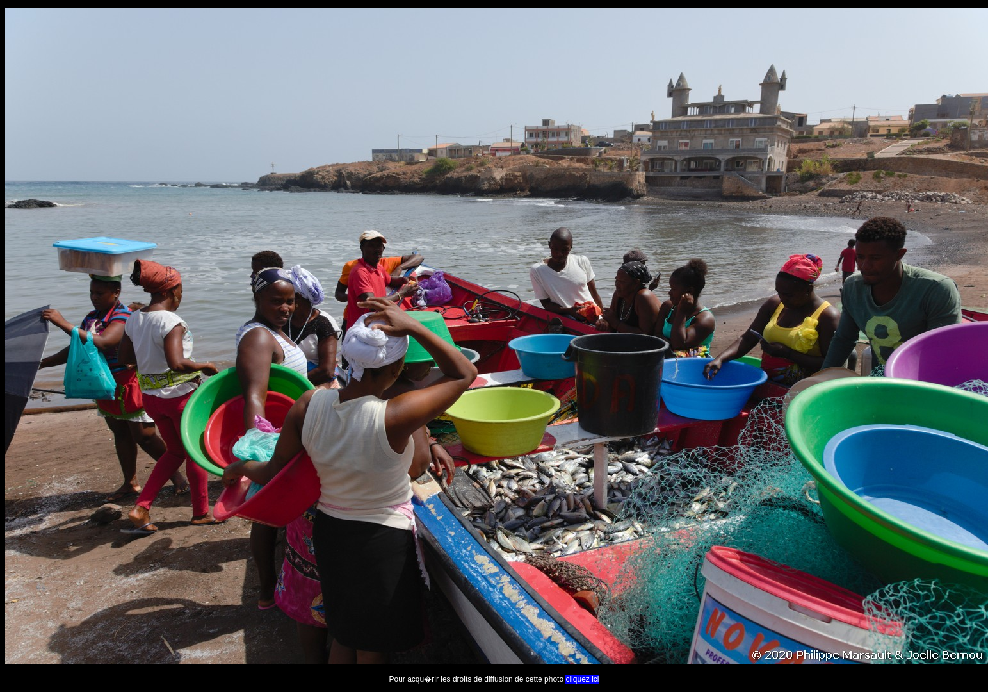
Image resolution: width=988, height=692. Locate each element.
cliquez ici (582, 679)
